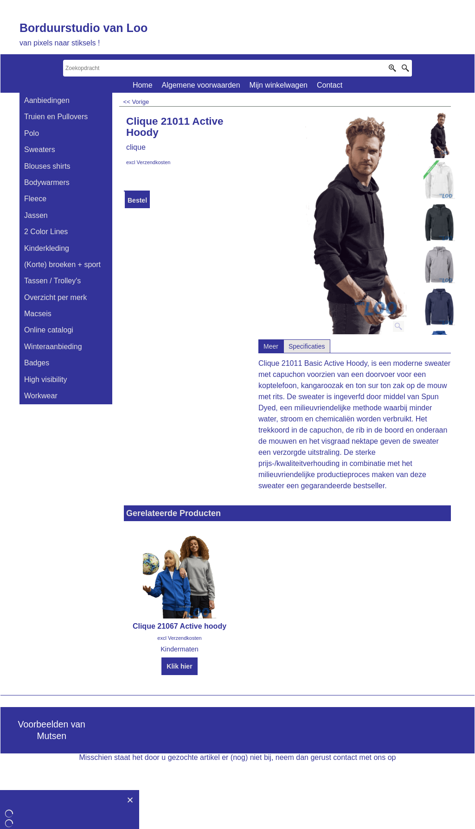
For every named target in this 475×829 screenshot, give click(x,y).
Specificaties (307, 346)
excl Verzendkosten (148, 162)
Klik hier (179, 666)
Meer (270, 346)
